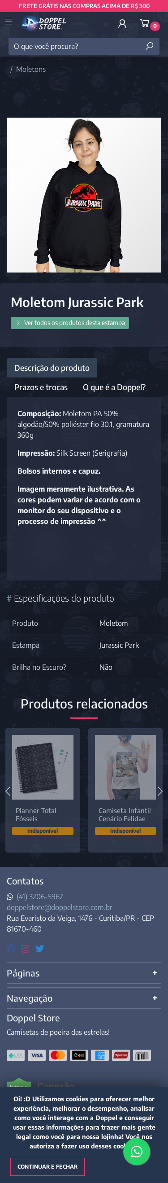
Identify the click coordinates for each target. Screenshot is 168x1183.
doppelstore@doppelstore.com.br (59, 907)
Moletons (31, 69)
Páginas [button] (23, 972)
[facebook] (12, 948)
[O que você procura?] (84, 46)
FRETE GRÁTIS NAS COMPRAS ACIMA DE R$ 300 (84, 5)
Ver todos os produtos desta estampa (70, 322)
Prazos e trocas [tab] (41, 387)
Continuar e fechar (47, 1166)
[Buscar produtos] (149, 46)
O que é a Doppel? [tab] (114, 387)
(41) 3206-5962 (40, 896)
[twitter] (39, 948)
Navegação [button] (29, 997)
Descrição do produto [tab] (52, 368)
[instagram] (27, 948)
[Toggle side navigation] (9, 22)
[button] (122, 23)
